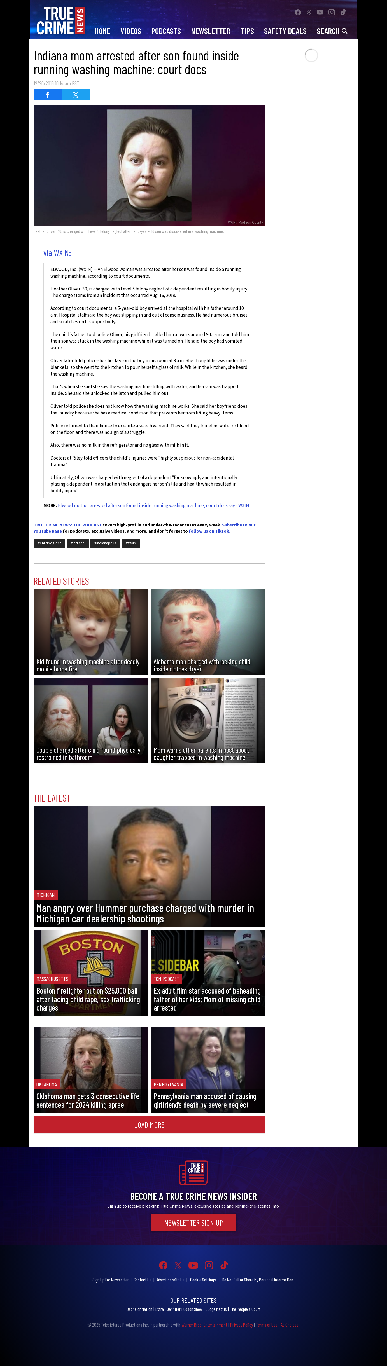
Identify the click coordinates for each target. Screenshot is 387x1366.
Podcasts (166, 31)
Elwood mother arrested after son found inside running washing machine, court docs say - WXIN (153, 505)
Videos (130, 31)
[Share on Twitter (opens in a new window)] (76, 94)
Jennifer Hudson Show (184, 1309)
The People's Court (245, 1309)
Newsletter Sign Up (193, 1222)
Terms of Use (267, 1324)
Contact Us (142, 1279)
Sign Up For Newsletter (110, 1279)
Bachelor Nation (139, 1309)
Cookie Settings (203, 1279)
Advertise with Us (170, 1279)
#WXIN (131, 543)
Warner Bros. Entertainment (204, 1324)
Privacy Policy (241, 1324)
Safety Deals (285, 31)
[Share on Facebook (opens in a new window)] (48, 94)
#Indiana (78, 543)
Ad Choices (290, 1324)
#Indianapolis (105, 543)
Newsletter (210, 31)
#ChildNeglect (49, 543)
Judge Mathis (216, 1309)
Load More (149, 1124)
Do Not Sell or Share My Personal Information (257, 1279)
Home (102, 31)
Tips (247, 31)
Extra (159, 1309)
